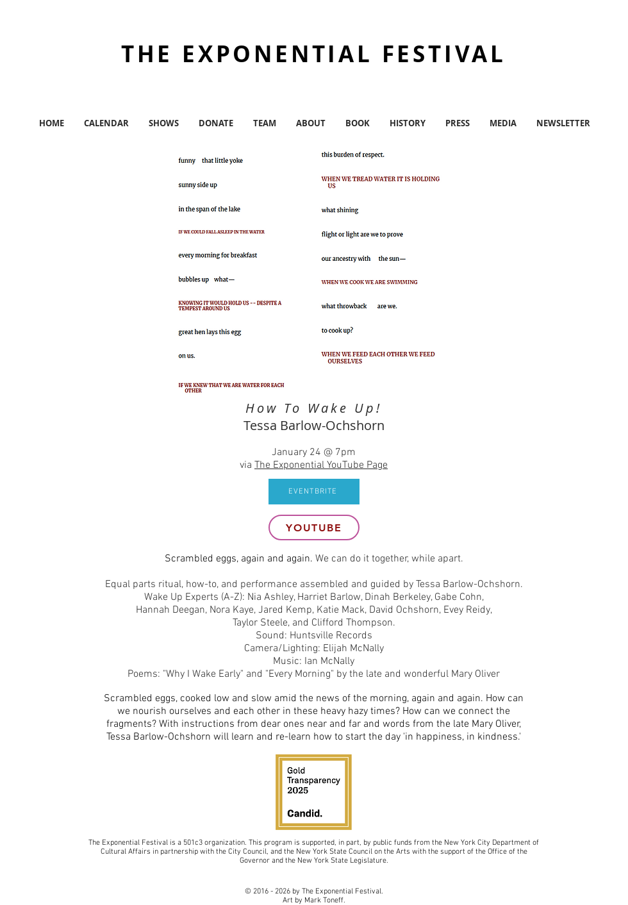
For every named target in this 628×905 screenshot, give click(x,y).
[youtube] (314, 527)
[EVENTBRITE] (314, 491)
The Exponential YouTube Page (321, 465)
